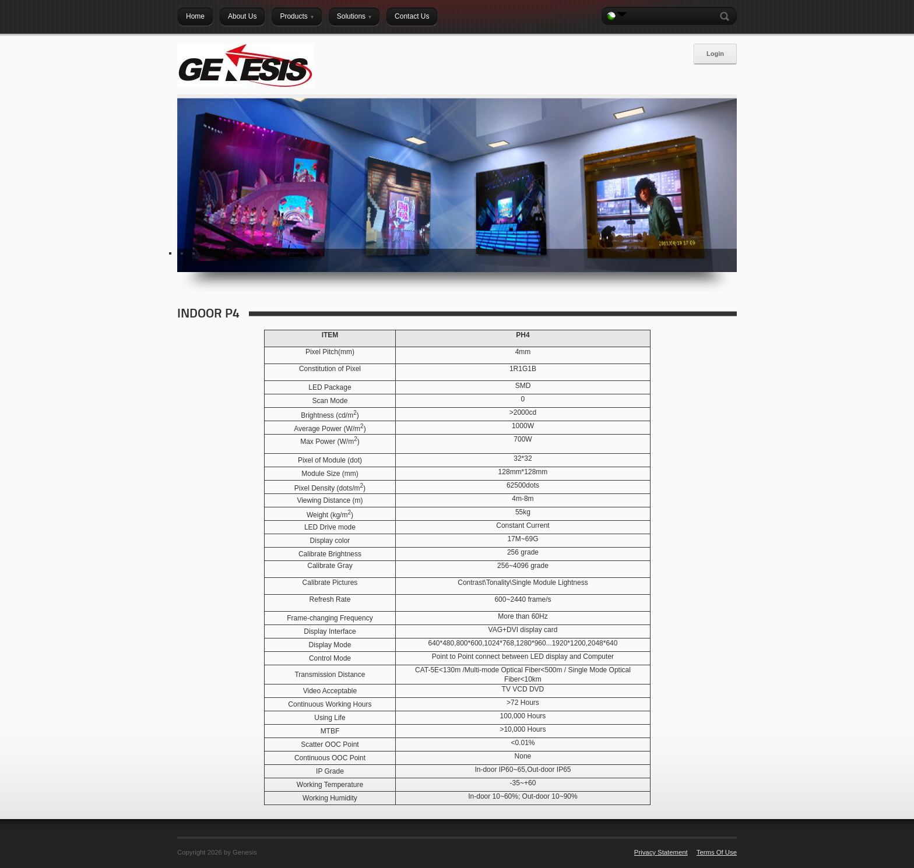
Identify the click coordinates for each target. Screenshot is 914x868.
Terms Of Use (717, 852)
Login (715, 53)
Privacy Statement (661, 852)
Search (727, 16)
